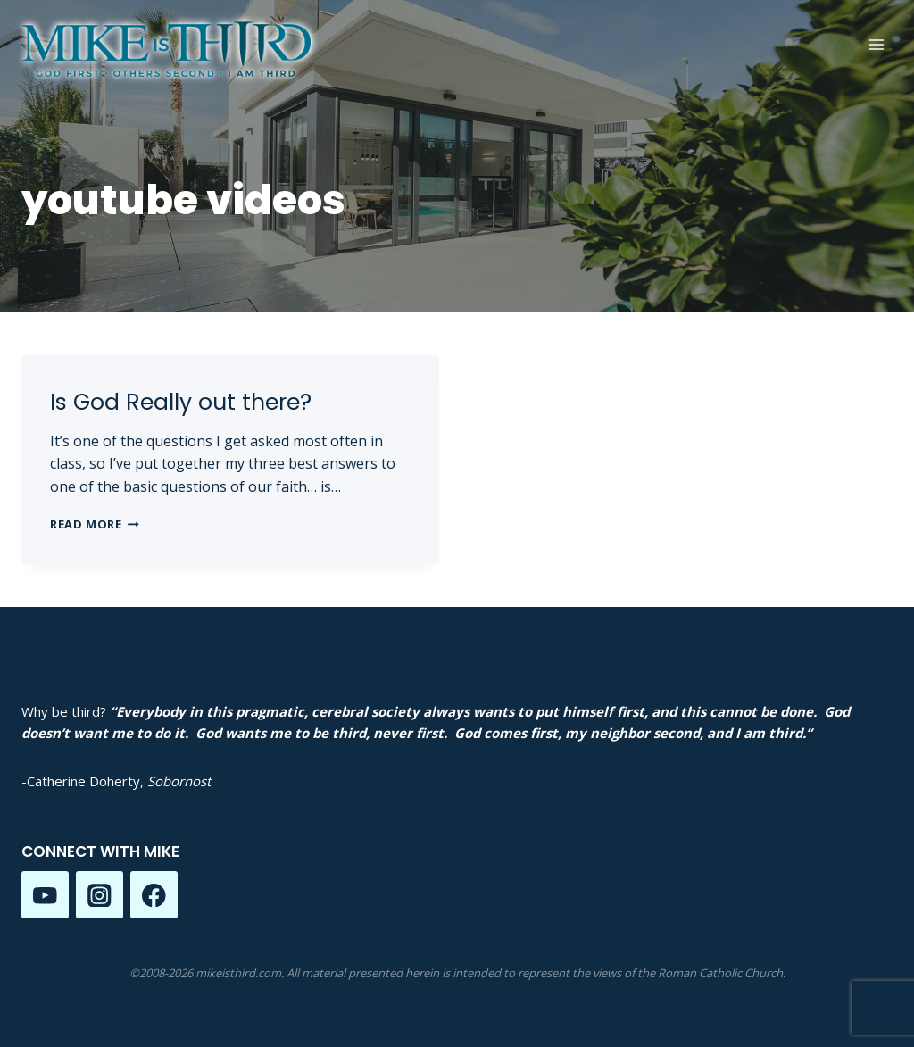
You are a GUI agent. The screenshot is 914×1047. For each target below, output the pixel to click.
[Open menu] (876, 44)
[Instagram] (99, 894)
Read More (94, 524)
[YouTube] (45, 894)
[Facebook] (154, 894)
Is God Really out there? (181, 402)
